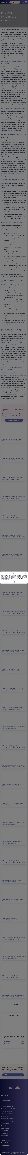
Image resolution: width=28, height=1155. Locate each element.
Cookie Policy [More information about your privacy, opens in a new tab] (7, 579)
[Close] (26, 573)
